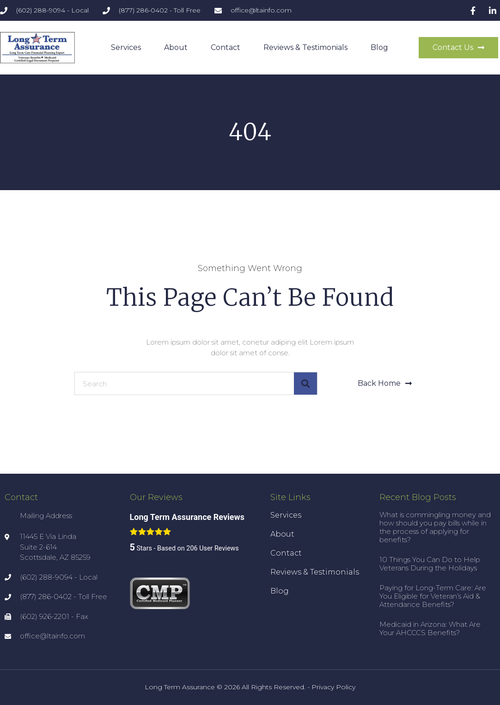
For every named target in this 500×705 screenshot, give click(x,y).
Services (126, 47)
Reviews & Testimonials (305, 47)
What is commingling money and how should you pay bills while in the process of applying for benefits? (435, 527)
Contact (225, 47)
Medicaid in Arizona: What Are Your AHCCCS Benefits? (430, 628)
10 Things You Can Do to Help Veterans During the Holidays (429, 563)
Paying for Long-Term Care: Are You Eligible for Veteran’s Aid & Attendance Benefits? (432, 596)
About (176, 47)
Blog (379, 47)
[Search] (305, 383)
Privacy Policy (333, 687)
